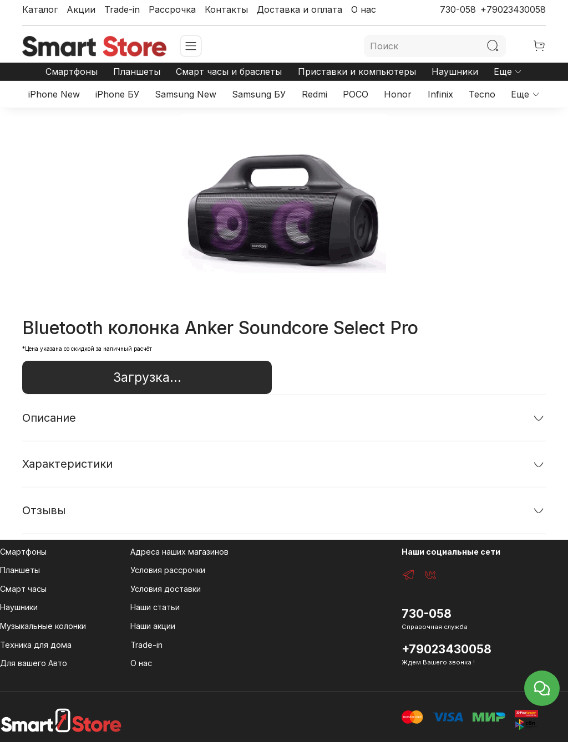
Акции (81, 9)
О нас (363, 9)
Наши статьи (155, 607)
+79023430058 (513, 9)
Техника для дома (36, 644)
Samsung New (185, 94)
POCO (355, 94)
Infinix (440, 94)
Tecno (482, 94)
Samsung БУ (259, 94)
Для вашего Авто (33, 663)
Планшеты (136, 71)
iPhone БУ (117, 94)
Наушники (455, 71)
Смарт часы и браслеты (229, 71)
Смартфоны (71, 71)
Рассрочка (172, 9)
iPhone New (54, 94)
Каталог (40, 9)
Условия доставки (165, 588)
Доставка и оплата (299, 9)
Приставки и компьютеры (357, 71)
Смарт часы (23, 588)
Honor (398, 94)
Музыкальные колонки (43, 626)
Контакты (226, 9)
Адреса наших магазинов (179, 551)
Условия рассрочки (167, 570)
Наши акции (152, 626)
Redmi (314, 94)
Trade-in (122, 9)
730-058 (458, 9)
